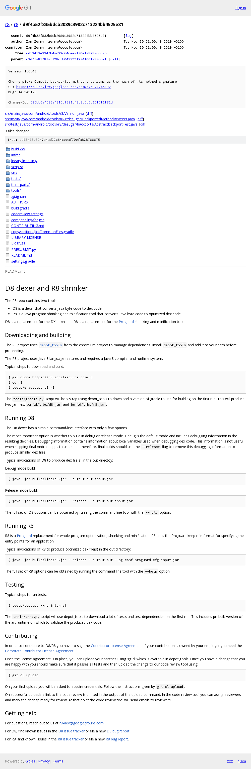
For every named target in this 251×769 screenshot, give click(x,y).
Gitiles (30, 761)
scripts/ (17, 166)
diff (114, 59)
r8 (7, 24)
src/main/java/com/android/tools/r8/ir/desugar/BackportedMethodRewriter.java (70, 119)
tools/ (16, 190)
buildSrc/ (18, 149)
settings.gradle (23, 261)
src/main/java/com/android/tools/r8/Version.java (44, 113)
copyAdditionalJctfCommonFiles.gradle (42, 231)
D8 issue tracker (71, 731)
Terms (58, 761)
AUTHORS (19, 202)
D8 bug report (118, 731)
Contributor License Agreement (116, 645)
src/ (14, 172)
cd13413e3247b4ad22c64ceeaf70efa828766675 (66, 53)
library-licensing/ (24, 160)
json (242, 761)
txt (230, 761)
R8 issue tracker (71, 739)
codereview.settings (27, 213)
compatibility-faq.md (27, 219)
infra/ (15, 155)
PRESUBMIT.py (23, 249)
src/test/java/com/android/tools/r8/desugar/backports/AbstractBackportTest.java (71, 124)
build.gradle (20, 208)
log (129, 35)
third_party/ (20, 184)
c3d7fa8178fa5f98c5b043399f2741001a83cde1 (66, 59)
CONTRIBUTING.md (27, 225)
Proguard (126, 321)
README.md (21, 255)
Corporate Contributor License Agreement (39, 650)
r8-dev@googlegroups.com (81, 723)
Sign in (240, 8)
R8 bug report (117, 739)
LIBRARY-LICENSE (26, 237)
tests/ (16, 178)
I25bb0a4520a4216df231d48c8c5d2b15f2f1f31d (71, 102)
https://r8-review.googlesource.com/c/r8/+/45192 (63, 87)
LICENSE (18, 243)
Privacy (44, 761)
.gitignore (18, 196)
